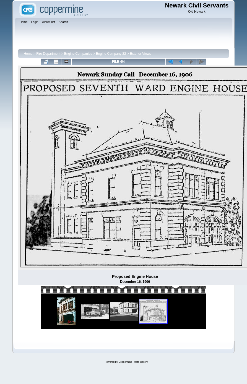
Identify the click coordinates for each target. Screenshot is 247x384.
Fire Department (48, 54)
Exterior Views (140, 54)
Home (28, 54)
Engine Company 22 (111, 54)
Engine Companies (78, 54)
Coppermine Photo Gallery (133, 362)
